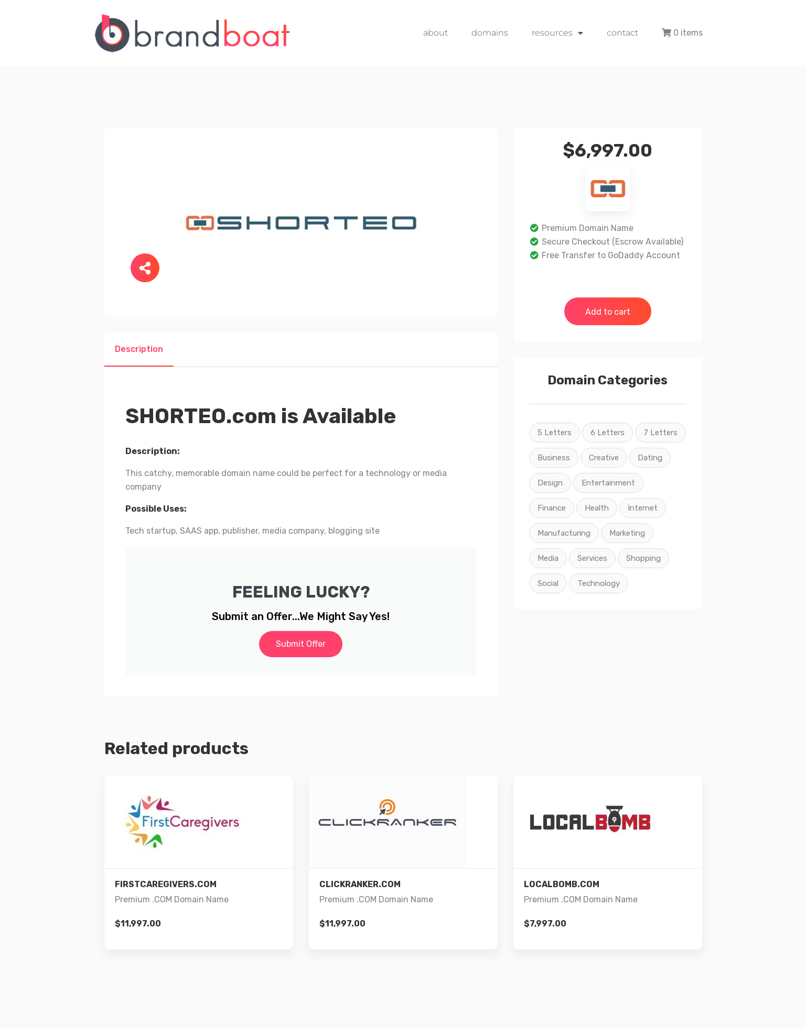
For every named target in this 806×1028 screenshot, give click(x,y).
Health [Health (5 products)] (597, 508)
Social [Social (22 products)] (548, 583)
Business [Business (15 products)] (554, 457)
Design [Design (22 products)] (550, 483)
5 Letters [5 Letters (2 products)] (555, 432)
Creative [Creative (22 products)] (604, 457)
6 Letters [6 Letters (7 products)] (607, 432)
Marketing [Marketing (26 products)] (627, 533)
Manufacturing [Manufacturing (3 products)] (564, 533)
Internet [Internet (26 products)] (643, 508)
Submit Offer (301, 644)
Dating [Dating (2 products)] (650, 457)
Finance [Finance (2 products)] (552, 508)
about (435, 33)
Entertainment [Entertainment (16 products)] (608, 483)
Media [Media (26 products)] (548, 558)
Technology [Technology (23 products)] (598, 583)
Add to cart (607, 312)
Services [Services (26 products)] (592, 558)
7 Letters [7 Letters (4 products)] (660, 432)
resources (557, 33)
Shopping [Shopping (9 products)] (643, 558)
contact (622, 33)
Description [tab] (139, 349)
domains (489, 33)
